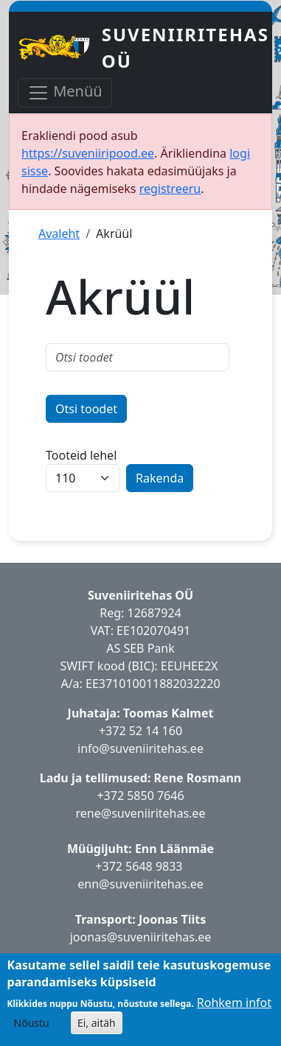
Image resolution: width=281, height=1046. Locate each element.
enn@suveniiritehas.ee (140, 884)
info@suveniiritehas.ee (140, 748)
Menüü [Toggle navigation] (65, 92)
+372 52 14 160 (140, 731)
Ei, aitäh (96, 1023)
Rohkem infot (234, 1002)
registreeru (170, 188)
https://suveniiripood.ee (87, 153)
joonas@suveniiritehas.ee (141, 937)
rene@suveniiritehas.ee (141, 813)
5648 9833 (155, 866)
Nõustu (31, 1023)
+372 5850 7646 (140, 795)
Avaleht (59, 233)
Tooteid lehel (81, 455)
